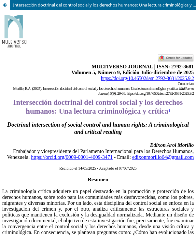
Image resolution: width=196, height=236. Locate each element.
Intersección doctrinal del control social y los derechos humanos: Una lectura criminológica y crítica (104, 5)
